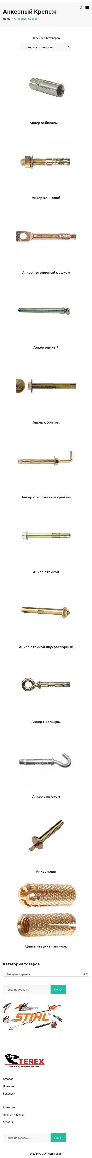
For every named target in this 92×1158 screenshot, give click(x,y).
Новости (8, 1086)
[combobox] (46, 973)
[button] (81, 8)
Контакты (9, 1107)
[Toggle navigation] (86, 7)
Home (6, 18)
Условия (8, 1121)
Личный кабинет (13, 1114)
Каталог (8, 1078)
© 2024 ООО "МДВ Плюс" (46, 1153)
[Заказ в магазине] (46, 47)
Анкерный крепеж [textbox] (45, 974)
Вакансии (9, 1093)
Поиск (58, 989)
